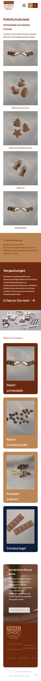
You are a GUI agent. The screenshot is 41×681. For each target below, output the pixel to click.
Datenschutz (23, 658)
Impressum (11, 658)
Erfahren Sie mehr (16, 300)
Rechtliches (36, 658)
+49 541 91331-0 (28, 645)
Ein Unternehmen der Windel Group (20, 674)
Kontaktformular (18, 610)
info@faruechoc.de (30, 648)
